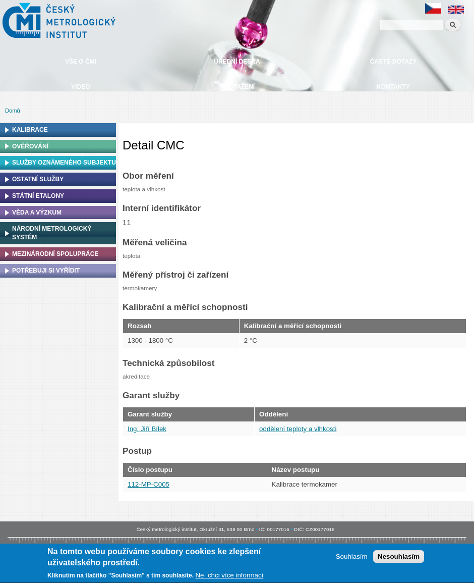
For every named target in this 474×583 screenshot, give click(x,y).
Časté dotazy (393, 61)
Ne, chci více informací (229, 576)
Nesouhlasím (399, 558)
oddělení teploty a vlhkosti (297, 429)
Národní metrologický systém (51, 233)
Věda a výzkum (37, 212)
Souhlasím (352, 558)
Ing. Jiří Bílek (147, 429)
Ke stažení (237, 86)
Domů (12, 111)
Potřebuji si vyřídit (46, 270)
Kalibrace (30, 129)
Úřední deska (237, 61)
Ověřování (30, 146)
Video (80, 86)
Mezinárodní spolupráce (55, 253)
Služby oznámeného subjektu (64, 162)
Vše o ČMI (80, 61)
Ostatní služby (38, 179)
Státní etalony (38, 195)
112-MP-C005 (148, 484)
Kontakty (393, 86)
